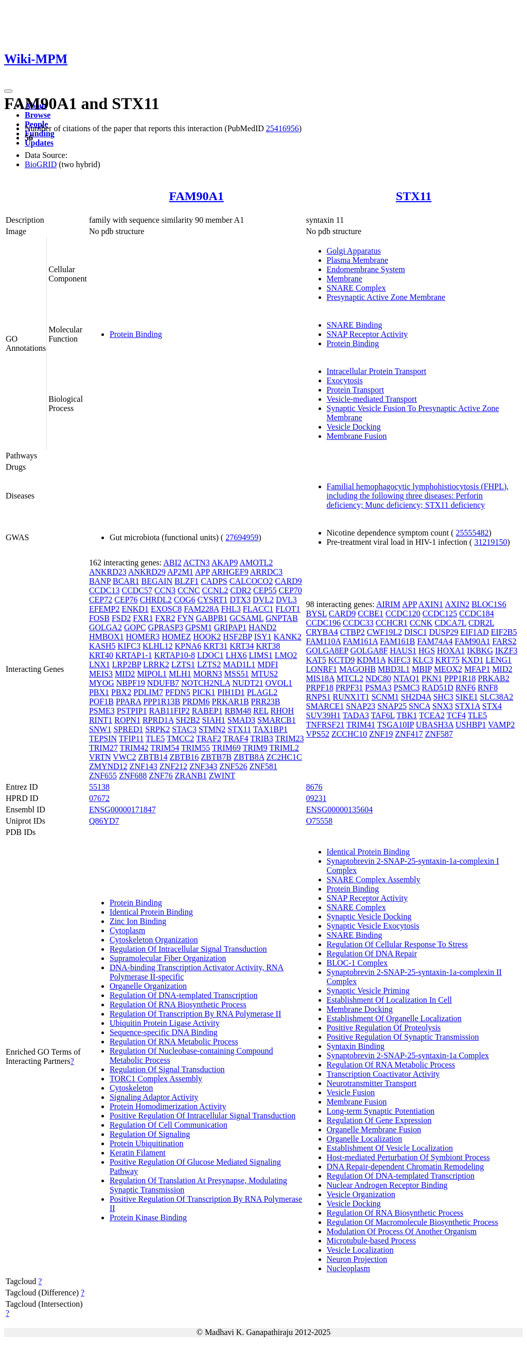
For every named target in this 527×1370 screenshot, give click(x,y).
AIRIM (388, 604)
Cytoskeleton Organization (154, 939)
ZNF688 (133, 775)
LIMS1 (260, 655)
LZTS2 (209, 664)
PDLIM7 (148, 692)
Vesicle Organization (361, 1194)
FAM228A (201, 608)
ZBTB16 (184, 757)
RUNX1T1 (351, 696)
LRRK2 (156, 664)
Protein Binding (136, 334)
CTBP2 (352, 632)
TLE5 (155, 738)
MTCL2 (350, 678)
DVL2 (263, 599)
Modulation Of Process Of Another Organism (402, 1231)
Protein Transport (355, 389)
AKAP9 (225, 562)
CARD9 (288, 581)
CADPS (214, 581)
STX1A (467, 706)
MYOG (101, 683)
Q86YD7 (104, 820)
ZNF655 (103, 775)
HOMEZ (176, 636)
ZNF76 (160, 775)
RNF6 (465, 687)
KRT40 (101, 655)
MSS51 (236, 673)
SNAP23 (360, 706)
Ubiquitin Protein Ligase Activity (165, 1023)
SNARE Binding (354, 325)
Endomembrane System (366, 269)
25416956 (282, 128)
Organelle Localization (364, 1138)
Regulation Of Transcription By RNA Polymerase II (195, 1013)
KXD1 (473, 659)
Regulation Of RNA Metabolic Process (174, 1041)
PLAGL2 (262, 692)
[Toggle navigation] (8, 91)
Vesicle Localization (360, 1250)
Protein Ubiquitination (147, 1143)
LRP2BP (126, 664)
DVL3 (286, 599)
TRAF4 (236, 738)
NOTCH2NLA (205, 683)
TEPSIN (103, 738)
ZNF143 (143, 766)
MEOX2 (448, 669)
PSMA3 (378, 687)
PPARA (128, 701)
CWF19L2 (384, 632)
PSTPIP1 (132, 710)
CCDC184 (476, 613)
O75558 (319, 820)
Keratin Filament (138, 1152)
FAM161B (397, 641)
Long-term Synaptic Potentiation (381, 1111)
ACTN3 (196, 562)
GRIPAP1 (230, 627)
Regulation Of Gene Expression (379, 1120)
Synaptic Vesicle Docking (369, 916)
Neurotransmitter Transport (372, 1083)
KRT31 (215, 646)
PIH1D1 (230, 692)
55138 (99, 786)
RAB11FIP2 (169, 710)
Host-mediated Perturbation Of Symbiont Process (408, 1157)
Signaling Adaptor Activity (154, 1097)
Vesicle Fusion (351, 1092)
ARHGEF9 (230, 571)
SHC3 (443, 696)
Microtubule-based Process (371, 1240)
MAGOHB (357, 669)
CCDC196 (323, 622)
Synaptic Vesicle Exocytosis (373, 925)
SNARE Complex (356, 287)
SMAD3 (241, 720)
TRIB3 (261, 738)
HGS (426, 650)
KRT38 (268, 646)
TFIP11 (131, 738)
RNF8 (488, 687)
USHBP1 (470, 724)
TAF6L (383, 715)
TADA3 (356, 715)
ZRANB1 (191, 775)
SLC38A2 (496, 696)
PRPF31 (349, 687)
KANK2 (287, 636)
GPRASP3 (165, 627)
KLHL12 (158, 646)
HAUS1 (403, 650)
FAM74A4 (434, 641)
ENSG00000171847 (122, 809)
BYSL (316, 613)
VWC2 (124, 757)
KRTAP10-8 (174, 655)
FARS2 (505, 641)
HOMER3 (143, 636)
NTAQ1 (406, 678)
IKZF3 (506, 650)
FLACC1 (258, 608)
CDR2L (481, 622)
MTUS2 (264, 673)
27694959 (241, 537)
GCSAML (247, 618)
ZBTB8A (249, 757)
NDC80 (378, 678)
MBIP (422, 669)
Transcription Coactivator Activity (383, 1074)
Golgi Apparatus (354, 250)
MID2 (125, 673)
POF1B (101, 701)
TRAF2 (208, 738)
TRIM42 (134, 747)
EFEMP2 (104, 608)
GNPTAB (282, 618)
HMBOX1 (106, 636)
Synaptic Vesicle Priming (368, 990)
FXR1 (143, 618)
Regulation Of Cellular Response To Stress (397, 944)
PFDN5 (177, 692)
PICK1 (203, 692)
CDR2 (240, 590)
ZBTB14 (153, 757)
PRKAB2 (493, 678)
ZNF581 (263, 766)
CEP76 (125, 599)
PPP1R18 (460, 678)
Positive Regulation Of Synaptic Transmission (403, 1037)
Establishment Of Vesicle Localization (390, 1148)
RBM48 (237, 710)
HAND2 (262, 627)
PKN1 (431, 678)
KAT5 (316, 659)
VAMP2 (501, 724)
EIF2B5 (504, 632)
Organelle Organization (148, 986)
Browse (37, 115)
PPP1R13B (161, 701)
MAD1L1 (239, 664)
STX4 (492, 706)
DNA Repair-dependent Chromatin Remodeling (405, 1166)
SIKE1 (466, 696)
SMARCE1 (325, 706)
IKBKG (480, 650)
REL (261, 710)
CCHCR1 (392, 622)
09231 (316, 798)
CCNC (189, 590)
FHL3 (231, 608)
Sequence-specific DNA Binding (164, 1032)
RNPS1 (318, 696)
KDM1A (371, 659)
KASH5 (102, 646)
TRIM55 (195, 747)
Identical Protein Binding (151, 912)
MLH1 (180, 673)
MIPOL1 (152, 673)
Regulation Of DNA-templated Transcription (184, 995)
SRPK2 (157, 729)
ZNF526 (233, 766)
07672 (99, 798)
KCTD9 (341, 659)
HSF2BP (237, 636)
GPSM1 (198, 627)
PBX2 (121, 692)
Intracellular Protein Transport (377, 371)
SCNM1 (385, 696)
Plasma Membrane (358, 260)
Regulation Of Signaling (150, 1134)
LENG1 (498, 659)
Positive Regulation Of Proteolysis (384, 1027)
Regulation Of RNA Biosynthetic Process (178, 1004)
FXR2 (165, 618)
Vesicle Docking (354, 426)
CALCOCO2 (251, 581)
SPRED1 (128, 729)
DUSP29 (444, 632)
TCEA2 (432, 715)
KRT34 (242, 646)
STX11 (413, 196)
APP (202, 571)
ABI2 (172, 562)
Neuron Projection (357, 1259)
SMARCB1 (276, 720)
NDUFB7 (163, 683)
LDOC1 (210, 655)
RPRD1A (158, 720)
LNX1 (99, 664)
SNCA (419, 706)
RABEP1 (207, 710)
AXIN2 (457, 604)
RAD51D (437, 687)
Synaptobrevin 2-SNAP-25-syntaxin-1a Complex (408, 1055)
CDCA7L (450, 622)
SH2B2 (187, 720)
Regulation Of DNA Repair (372, 953)
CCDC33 (358, 622)
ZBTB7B (216, 757)
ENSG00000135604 (339, 809)
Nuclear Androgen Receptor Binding (387, 1185)
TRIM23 (289, 738)
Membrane (344, 278)
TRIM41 (360, 724)
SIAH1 (213, 720)
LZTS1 (183, 664)
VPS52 (317, 734)
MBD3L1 (394, 669)
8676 (314, 786)
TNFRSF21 (325, 724)
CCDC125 (440, 613)
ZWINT (222, 775)
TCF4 (456, 715)
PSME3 (102, 710)
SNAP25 (392, 706)
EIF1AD (475, 632)
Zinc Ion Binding (138, 921)
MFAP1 (477, 669)
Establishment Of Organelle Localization (394, 1018)
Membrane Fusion (357, 436)
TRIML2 (284, 747)
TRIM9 (254, 747)
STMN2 (212, 729)
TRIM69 (226, 747)
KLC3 (423, 659)
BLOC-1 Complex (357, 962)
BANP (100, 581)
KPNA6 (188, 646)
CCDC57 (136, 590)
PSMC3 (407, 687)
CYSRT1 (213, 599)
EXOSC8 (166, 608)
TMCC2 (180, 738)
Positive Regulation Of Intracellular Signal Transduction (202, 1115)
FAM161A (360, 641)
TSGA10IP (395, 724)
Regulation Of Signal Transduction (167, 1069)
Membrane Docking (360, 1009)
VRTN (100, 757)
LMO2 (286, 655)
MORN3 (208, 673)
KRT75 (447, 659)
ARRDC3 (266, 571)
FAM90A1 (196, 196)
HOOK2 (207, 636)
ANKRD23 (108, 571)
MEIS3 (101, 673)
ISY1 (263, 636)
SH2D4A (416, 696)
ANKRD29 (147, 571)
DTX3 (240, 599)
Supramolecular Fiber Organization (168, 958)
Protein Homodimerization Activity (168, 1106)
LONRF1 (321, 669)
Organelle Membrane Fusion (374, 1129)
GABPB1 (211, 618)
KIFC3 (128, 646)
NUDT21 (247, 683)
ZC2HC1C (284, 757)
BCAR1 (126, 581)
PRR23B (265, 701)
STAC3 (184, 729)
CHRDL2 (156, 599)
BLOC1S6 (488, 604)
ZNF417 (409, 734)
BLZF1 (186, 581)
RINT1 (100, 720)
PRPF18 (319, 687)
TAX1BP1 (270, 729)
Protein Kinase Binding (148, 1217)
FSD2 (121, 618)
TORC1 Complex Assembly (156, 1078)
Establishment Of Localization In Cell (389, 999)
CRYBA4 (322, 632)
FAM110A (323, 641)
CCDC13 (104, 590)
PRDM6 (195, 701)
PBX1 (99, 692)
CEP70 (290, 590)
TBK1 (407, 715)
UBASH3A (434, 724)
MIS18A (320, 678)
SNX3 (442, 706)
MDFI (267, 664)
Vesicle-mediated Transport (372, 399)
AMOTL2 (256, 562)
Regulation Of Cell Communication (168, 1124)
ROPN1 (127, 720)
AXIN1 (430, 604)
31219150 (490, 542)
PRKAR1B (230, 701)
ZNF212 (173, 766)
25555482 (472, 532)
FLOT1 (287, 608)
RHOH (282, 710)
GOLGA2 (105, 627)
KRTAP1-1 (133, 655)
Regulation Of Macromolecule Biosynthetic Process (412, 1222)
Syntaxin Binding (355, 1046)
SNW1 (100, 729)
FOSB (99, 618)
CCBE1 (370, 613)
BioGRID (41, 164)
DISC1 (415, 632)
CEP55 (264, 590)
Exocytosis (345, 380)
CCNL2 (215, 590)
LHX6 (236, 655)
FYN (186, 618)
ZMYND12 (108, 766)
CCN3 (164, 590)
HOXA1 (451, 650)
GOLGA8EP (327, 650)
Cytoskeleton (131, 1087)
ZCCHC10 (349, 734)
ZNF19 (381, 734)
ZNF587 (439, 734)
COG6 (185, 599)
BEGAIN (157, 581)
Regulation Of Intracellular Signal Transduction (188, 949)
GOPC (135, 627)
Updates (39, 142)
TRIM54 (164, 747)
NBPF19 (130, 683)
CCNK (421, 622)
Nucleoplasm (348, 1268)
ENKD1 (134, 608)
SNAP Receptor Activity (367, 334)
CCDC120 (402, 613)
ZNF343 (203, 766)
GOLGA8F (369, 650)
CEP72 (100, 599)
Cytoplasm (127, 930)
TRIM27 (103, 747)
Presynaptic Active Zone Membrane (386, 297)
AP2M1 (180, 571)
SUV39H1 (323, 715)
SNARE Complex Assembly (373, 879)
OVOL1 (279, 683)
